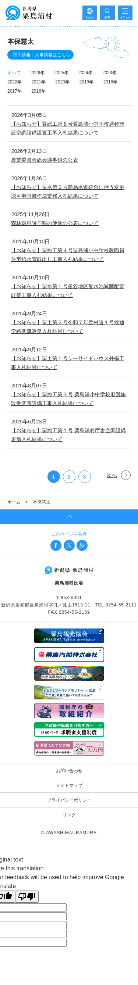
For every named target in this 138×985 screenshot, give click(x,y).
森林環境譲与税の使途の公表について (55, 223)
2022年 (14, 82)
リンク (69, 814)
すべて (14, 72)
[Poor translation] (27, 897)
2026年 (37, 72)
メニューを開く (125, 13)
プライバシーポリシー (69, 800)
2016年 (38, 91)
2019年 (86, 82)
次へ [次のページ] (112, 475)
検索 (107, 13)
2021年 (38, 82)
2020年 (62, 82)
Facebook (55, 545)
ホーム (14, 502)
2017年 (14, 91)
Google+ (82, 545)
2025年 (61, 72)
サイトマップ (69, 785)
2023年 (109, 72)
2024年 (85, 72)
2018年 (110, 82)
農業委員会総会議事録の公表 (44, 160)
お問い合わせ (69, 770)
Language (89, 13)
